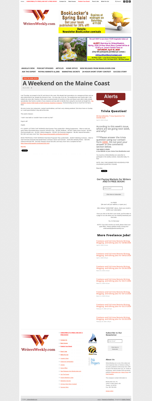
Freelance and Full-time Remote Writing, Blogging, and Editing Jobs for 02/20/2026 (113, 318)
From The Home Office (30, 78)
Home (22, 1)
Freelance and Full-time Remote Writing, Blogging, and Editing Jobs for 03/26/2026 (113, 267)
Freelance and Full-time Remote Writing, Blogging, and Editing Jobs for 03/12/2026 (113, 293)
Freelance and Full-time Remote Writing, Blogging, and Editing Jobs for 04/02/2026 (113, 255)
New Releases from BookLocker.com (97, 68)
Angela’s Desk (28, 68)
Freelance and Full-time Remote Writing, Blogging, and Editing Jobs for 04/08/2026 (113, 242)
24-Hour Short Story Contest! (96, 71)
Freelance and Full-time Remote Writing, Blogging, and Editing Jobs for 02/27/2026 (113, 305)
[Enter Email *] (113, 188)
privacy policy (109, 391)
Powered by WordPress (108, 399)
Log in (99, 399)
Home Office (72, 68)
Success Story (120, 71)
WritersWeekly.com (31, 399)
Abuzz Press (124, 372)
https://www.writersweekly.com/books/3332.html (35, 143)
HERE (105, 142)
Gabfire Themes (126, 399)
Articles (60, 68)
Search (118, 1)
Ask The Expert (29, 71)
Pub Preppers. (110, 374)
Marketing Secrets (71, 71)
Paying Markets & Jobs (49, 71)
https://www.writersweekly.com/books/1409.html (54, 134)
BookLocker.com (116, 372)
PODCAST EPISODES (45, 68)
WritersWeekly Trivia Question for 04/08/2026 (110, 117)
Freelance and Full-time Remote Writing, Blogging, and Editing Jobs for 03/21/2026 (113, 280)
